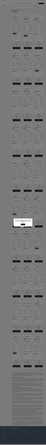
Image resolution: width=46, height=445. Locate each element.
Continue (23, 224)
